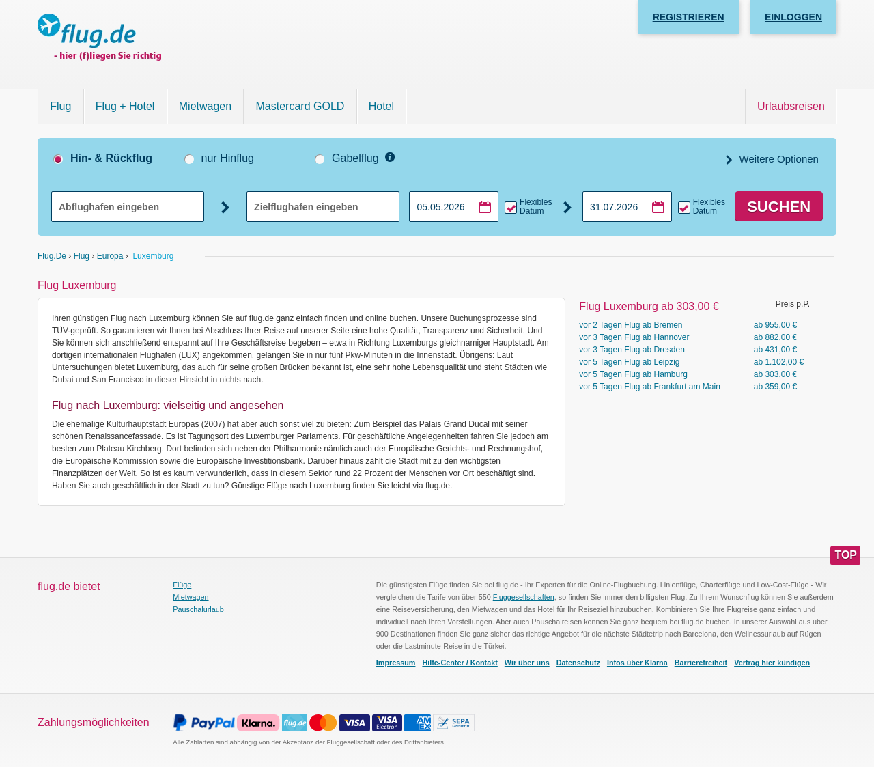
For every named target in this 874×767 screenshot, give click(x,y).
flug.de (52, 256)
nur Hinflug (227, 158)
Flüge (182, 585)
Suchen (778, 206)
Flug (60, 106)
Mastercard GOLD (300, 106)
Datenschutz (578, 662)
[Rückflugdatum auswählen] (627, 206)
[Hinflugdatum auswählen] (453, 206)
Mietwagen (205, 106)
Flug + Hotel (125, 106)
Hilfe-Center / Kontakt (459, 662)
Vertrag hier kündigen (772, 662)
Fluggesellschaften (523, 597)
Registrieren (688, 17)
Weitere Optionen (777, 159)
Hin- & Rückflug (111, 158)
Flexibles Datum (536, 207)
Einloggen (793, 17)
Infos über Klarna (637, 662)
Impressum (396, 662)
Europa (110, 256)
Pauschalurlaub (198, 609)
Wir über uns (527, 662)
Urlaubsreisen (791, 106)
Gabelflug (355, 158)
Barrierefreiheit (701, 662)
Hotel (381, 106)
